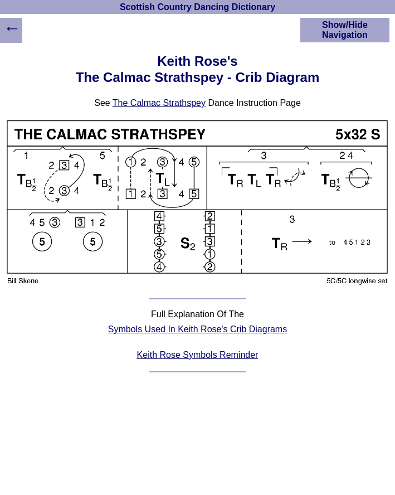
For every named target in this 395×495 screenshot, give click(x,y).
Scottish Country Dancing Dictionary (197, 7)
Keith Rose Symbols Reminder (198, 355)
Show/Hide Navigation (345, 30)
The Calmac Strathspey (159, 103)
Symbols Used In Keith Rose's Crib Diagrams (197, 329)
